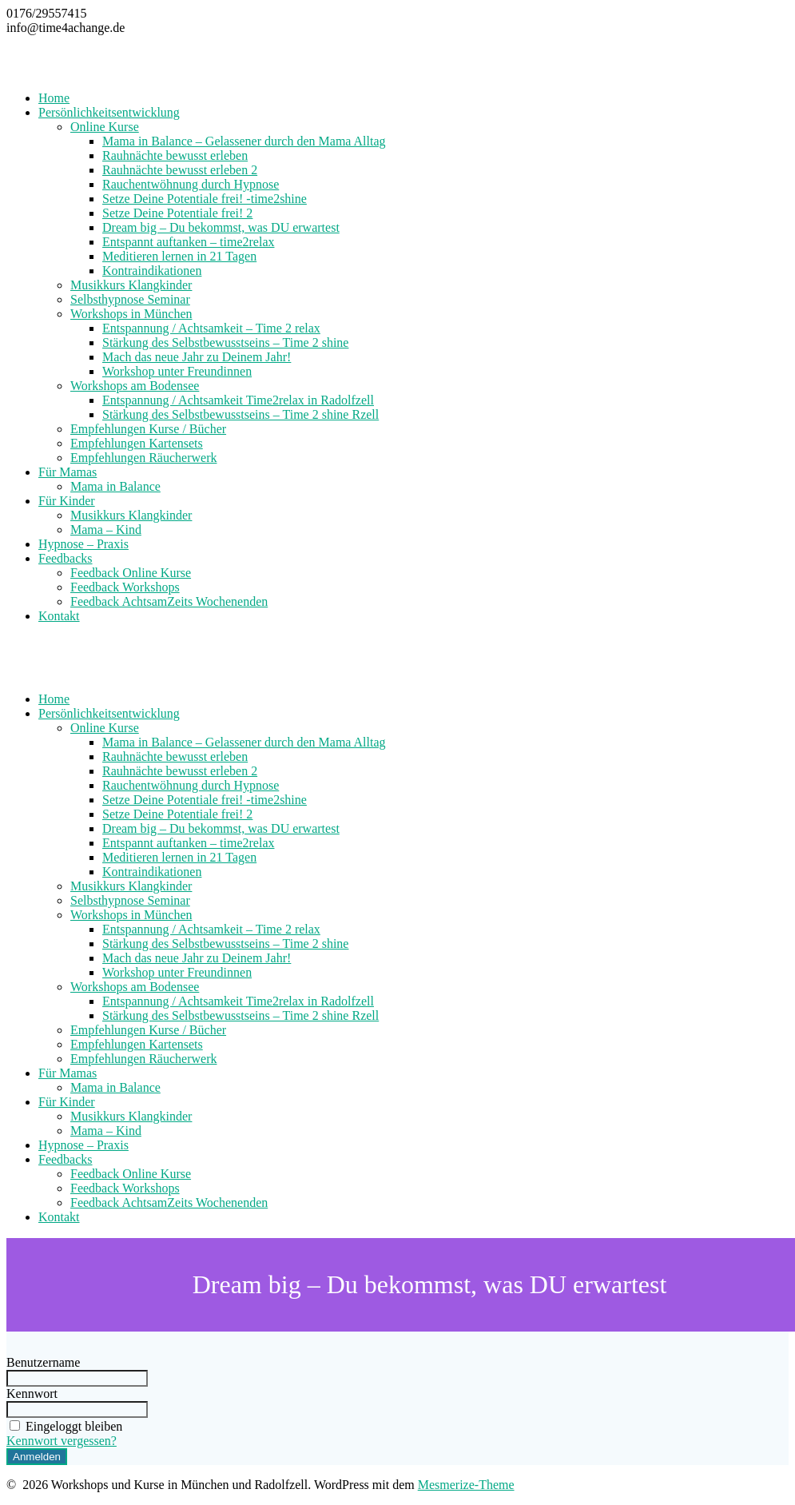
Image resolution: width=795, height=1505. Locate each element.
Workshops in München (131, 314)
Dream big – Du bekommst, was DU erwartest (221, 227)
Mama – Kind (105, 529)
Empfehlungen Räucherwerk (143, 457)
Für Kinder (66, 501)
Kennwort (32, 1393)
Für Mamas (67, 472)
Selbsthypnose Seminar (130, 299)
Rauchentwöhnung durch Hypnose (190, 184)
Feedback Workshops (125, 587)
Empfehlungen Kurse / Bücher (148, 429)
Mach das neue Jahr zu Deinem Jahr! (196, 357)
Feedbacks (65, 558)
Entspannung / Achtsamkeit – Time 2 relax (211, 328)
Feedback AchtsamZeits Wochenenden (169, 601)
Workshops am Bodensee (134, 385)
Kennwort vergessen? (61, 1440)
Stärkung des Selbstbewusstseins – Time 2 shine (225, 342)
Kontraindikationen (151, 270)
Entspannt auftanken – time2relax (188, 242)
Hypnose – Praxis (83, 544)
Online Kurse (104, 126)
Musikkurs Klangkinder (131, 285)
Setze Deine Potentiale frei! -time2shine (204, 198)
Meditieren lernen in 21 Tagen (179, 256)
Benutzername (43, 1362)
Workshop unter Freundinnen (177, 371)
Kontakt (59, 616)
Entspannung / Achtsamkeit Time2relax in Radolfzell (238, 400)
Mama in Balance (115, 486)
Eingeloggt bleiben (64, 1426)
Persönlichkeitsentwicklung (109, 112)
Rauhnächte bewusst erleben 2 (179, 170)
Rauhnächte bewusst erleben (175, 155)
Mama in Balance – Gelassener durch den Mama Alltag (244, 141)
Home (54, 98)
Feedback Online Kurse (130, 572)
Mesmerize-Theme (466, 1484)
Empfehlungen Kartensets (136, 443)
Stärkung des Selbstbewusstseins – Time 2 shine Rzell (240, 414)
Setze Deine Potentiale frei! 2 (177, 213)
